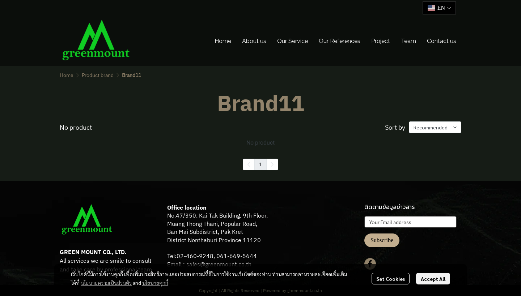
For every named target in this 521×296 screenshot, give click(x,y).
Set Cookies (390, 278)
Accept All (433, 278)
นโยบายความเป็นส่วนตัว (106, 282)
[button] (439, 7)
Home (66, 75)
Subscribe (381, 240)
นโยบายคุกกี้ (155, 282)
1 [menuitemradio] (260, 164)
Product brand (98, 75)
